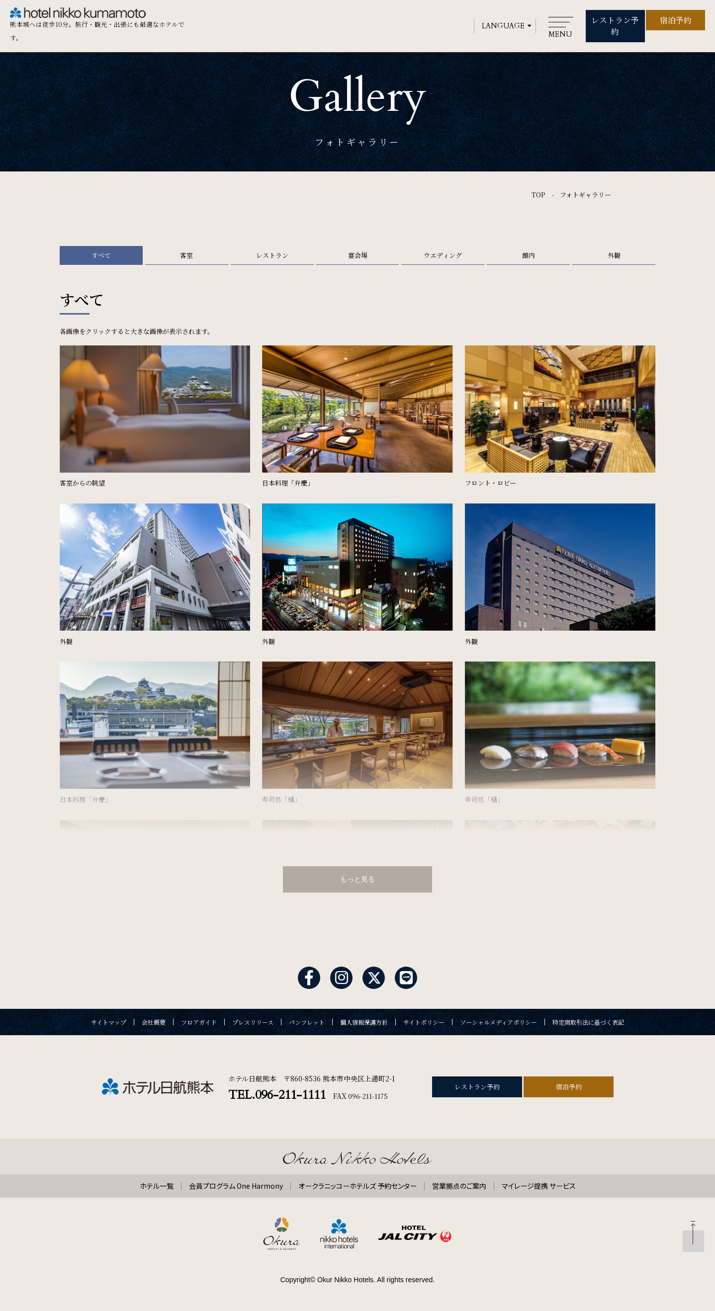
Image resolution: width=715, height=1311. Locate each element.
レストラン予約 (615, 18)
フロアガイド (199, 1019)
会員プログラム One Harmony (236, 1182)
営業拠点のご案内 (459, 1182)
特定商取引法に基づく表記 (588, 1019)
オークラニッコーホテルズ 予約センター (357, 1182)
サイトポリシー (424, 1019)
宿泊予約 (676, 18)
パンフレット (307, 1019)
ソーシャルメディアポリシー (498, 1019)
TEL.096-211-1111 (277, 1091)
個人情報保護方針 (364, 1019)
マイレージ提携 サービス (539, 1182)
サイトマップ (108, 1019)
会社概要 (154, 1019)
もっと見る (357, 875)
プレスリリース (252, 1019)
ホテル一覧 (157, 1182)
